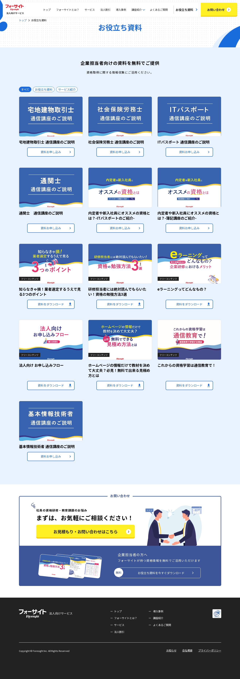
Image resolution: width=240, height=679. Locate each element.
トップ (47, 9)
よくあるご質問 (159, 9)
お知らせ (171, 650)
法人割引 (105, 9)
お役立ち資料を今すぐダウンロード (161, 573)
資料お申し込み (51, 152)
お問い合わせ (216, 9)
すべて (25, 89)
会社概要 (187, 650)
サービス (90, 9)
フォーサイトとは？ (67, 9)
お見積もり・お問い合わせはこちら (85, 531)
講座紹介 (158, 618)
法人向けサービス (46, 613)
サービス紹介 (67, 89)
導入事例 (121, 9)
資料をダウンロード (51, 304)
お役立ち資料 (184, 9)
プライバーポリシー (209, 650)
